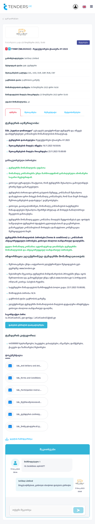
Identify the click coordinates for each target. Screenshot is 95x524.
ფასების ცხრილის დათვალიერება (26, 325)
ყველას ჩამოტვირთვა (18, 439)
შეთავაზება (30, 112)
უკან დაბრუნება (10, 19)
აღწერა (13, 112)
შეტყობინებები (72, 112)
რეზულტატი (50, 112)
